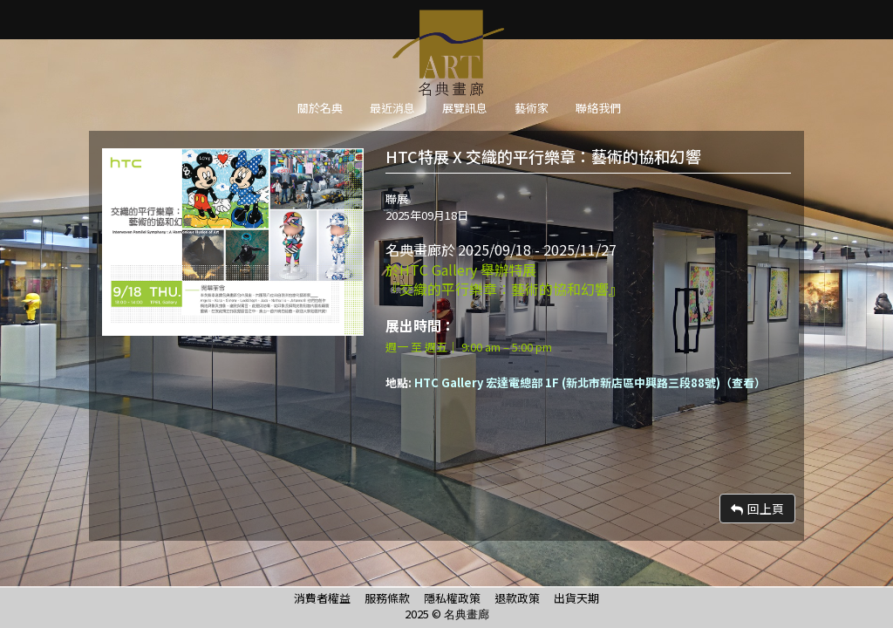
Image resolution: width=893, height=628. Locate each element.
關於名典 (320, 107)
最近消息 (392, 107)
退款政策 (517, 598)
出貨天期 (576, 598)
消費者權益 (322, 598)
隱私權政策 (452, 598)
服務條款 (387, 598)
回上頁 (757, 508)
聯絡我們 (598, 107)
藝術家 (532, 107)
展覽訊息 (464, 107)
